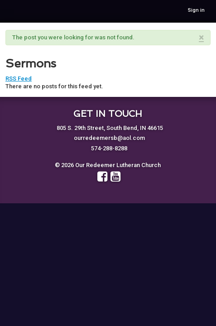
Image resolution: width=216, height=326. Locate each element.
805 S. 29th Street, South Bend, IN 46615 (110, 128)
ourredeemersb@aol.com (109, 137)
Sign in (196, 10)
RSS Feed (18, 78)
